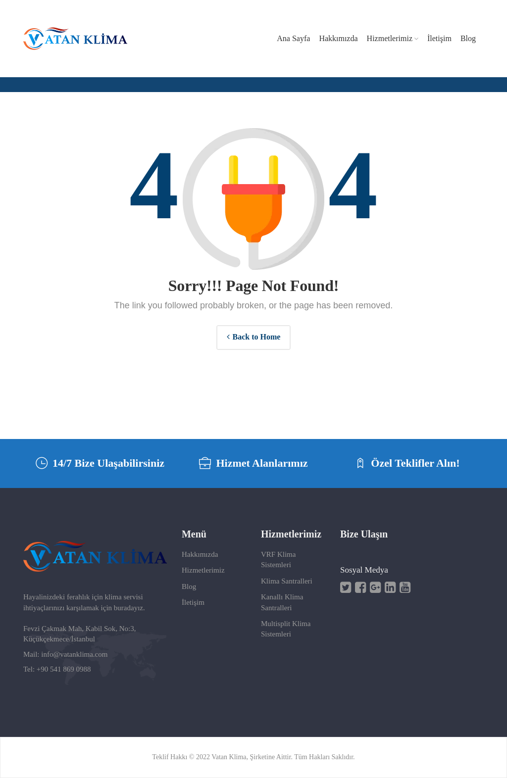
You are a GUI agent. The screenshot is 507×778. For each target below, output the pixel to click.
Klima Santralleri (286, 581)
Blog (189, 586)
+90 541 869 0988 (64, 669)
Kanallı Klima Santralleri (282, 602)
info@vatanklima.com (74, 654)
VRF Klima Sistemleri (278, 559)
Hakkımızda (200, 554)
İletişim (193, 602)
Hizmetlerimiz (203, 570)
